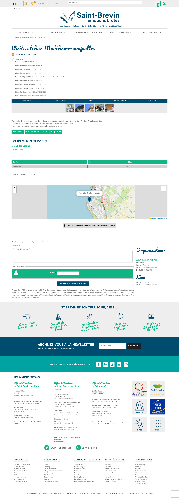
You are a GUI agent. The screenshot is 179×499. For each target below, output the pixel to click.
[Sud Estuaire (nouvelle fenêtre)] (157, 389)
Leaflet (153, 218)
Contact (152, 100)
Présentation (58, 100)
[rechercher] (105, 2)
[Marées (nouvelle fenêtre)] (157, 424)
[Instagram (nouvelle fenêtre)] (119, 364)
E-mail (53, 273)
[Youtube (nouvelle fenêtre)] (112, 364)
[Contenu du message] (73, 256)
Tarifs (89, 100)
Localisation (120, 100)
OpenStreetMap (162, 218)
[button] (158, 3)
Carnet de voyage (34, 2)
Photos (27, 100)
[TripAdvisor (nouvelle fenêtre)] (126, 364)
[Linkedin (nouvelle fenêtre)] (105, 364)
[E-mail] (68, 273)
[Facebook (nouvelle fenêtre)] (98, 364)
